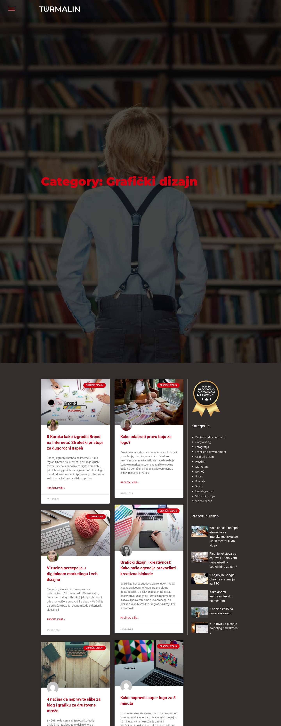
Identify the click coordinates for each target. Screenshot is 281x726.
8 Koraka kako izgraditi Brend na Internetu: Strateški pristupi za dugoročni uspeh (75, 442)
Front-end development (210, 452)
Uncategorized (204, 491)
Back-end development (210, 437)
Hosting (200, 461)
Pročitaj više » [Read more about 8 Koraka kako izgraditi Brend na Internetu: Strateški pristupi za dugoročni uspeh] (56, 488)
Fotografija (202, 447)
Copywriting (203, 442)
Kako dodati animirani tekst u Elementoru (220, 596)
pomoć (199, 471)
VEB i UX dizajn (205, 496)
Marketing (202, 466)
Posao (199, 476)
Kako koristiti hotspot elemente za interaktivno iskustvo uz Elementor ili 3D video (224, 536)
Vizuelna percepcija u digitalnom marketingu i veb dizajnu (72, 574)
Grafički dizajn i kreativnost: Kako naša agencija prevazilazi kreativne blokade (148, 568)
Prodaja (200, 481)
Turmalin (49, 13)
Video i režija (203, 501)
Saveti (199, 486)
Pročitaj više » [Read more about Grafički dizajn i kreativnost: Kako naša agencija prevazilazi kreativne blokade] (129, 618)
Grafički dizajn (204, 457)
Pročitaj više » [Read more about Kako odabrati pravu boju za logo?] (129, 482)
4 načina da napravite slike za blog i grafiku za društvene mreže (73, 705)
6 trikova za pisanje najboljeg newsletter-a (223, 628)
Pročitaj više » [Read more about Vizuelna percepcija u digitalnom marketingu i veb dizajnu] (56, 619)
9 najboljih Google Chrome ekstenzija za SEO (222, 579)
